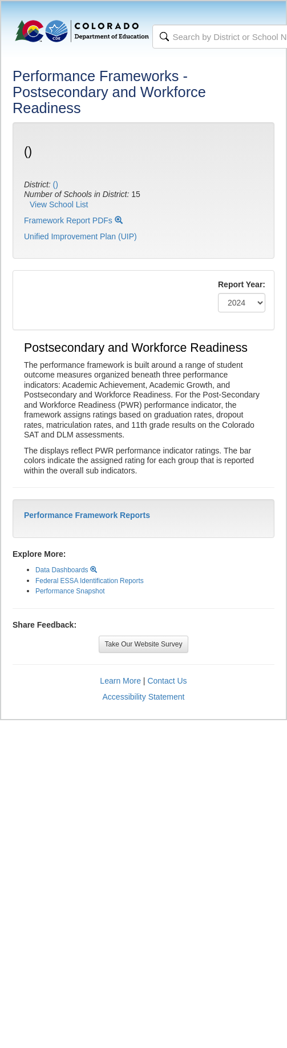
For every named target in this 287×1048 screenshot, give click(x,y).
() (55, 184)
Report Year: (241, 284)
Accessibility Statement (144, 696)
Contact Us (167, 680)
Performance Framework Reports (87, 515)
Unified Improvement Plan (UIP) (80, 236)
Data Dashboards (66, 570)
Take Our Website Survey (144, 644)
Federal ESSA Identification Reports (89, 581)
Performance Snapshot (70, 591)
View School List (59, 204)
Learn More (120, 680)
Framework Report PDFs (73, 220)
